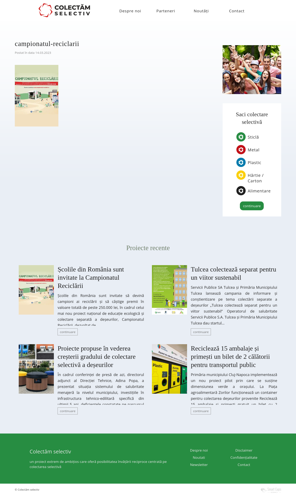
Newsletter (199, 464)
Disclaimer (243, 450)
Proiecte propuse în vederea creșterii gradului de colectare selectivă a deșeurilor (96, 356)
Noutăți (201, 11)
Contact (236, 11)
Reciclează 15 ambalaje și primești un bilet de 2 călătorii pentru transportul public (230, 356)
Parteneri (165, 11)
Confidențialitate (243, 457)
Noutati (199, 457)
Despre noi (130, 11)
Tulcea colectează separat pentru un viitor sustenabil (233, 273)
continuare (252, 206)
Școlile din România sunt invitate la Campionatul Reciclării (91, 277)
